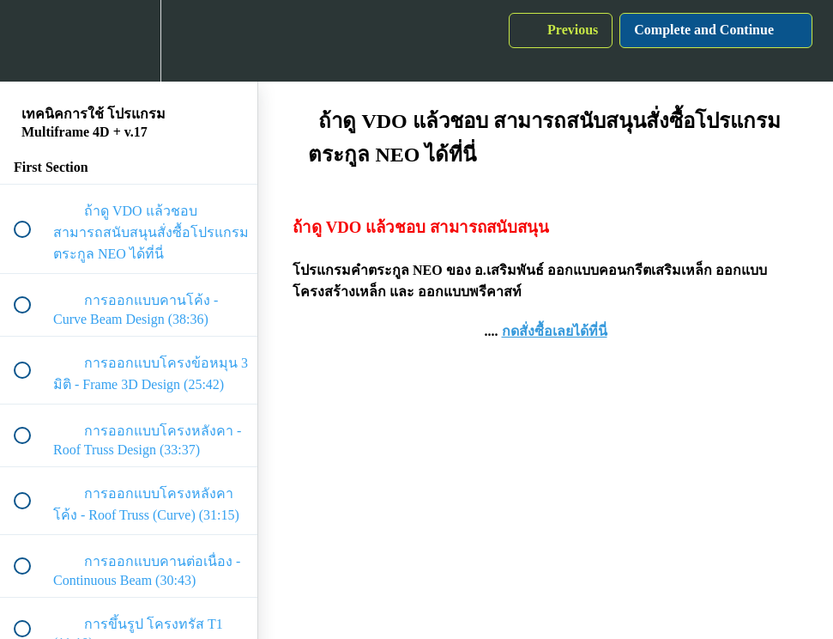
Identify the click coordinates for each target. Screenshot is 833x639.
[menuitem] (128, 41)
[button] (31, 41)
